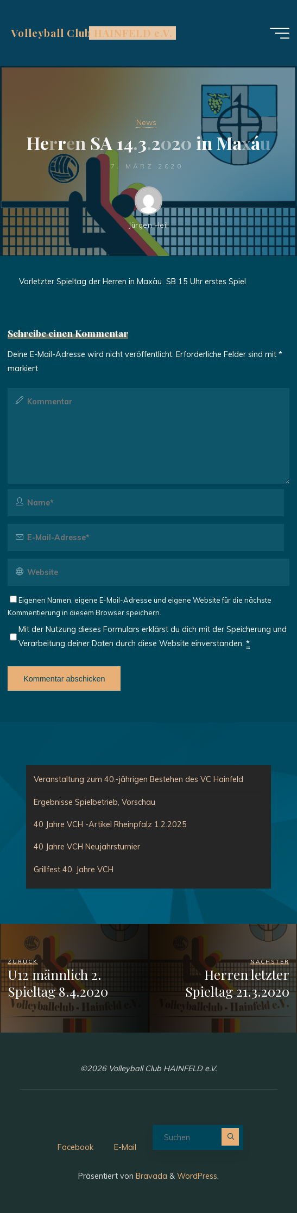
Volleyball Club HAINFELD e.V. (91, 33)
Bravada (150, 1176)
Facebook (75, 1147)
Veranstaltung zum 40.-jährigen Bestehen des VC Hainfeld (138, 779)
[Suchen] (230, 1137)
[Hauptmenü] (279, 33)
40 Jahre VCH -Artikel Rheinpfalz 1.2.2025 (110, 824)
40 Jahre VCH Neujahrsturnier (87, 847)
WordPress (197, 1176)
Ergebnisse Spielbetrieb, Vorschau (94, 802)
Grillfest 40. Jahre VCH (73, 869)
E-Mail (125, 1147)
